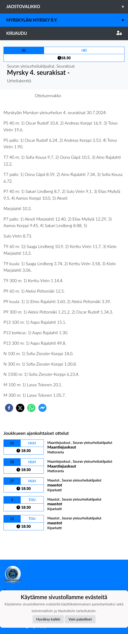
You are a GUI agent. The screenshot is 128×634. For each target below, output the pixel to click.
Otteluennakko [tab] (48, 95)
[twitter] (20, 408)
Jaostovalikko (67, 6)
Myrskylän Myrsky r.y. (67, 20)
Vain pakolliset (80, 619)
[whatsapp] (31, 408)
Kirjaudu (64, 33)
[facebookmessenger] (42, 408)
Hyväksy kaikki (48, 619)
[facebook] (9, 408)
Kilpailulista (19, 544)
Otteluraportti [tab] (81, 95)
